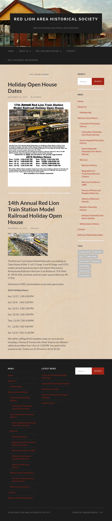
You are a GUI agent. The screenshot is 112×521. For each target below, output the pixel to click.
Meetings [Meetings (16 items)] (96, 261)
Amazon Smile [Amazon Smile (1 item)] (85, 252)
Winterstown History (89, 223)
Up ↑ (102, 512)
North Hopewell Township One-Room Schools (91, 151)
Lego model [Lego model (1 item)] (91, 256)
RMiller (35, 228)
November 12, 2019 (17, 97)
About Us (23, 51)
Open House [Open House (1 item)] (84, 271)
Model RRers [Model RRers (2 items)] (84, 266)
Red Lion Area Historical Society (56, 19)
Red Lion (84, 159)
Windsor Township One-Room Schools (93, 216)
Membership (85, 112)
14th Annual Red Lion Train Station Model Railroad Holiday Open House (35, 212)
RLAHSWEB (36, 97)
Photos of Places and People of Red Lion (91, 191)
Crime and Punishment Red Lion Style (54, 376)
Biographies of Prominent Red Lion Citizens (91, 174)
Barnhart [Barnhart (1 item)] (98, 252)
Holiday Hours (48, 403)
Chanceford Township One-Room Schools (92, 133)
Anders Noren (89, 512)
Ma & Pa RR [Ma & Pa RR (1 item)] (84, 261)
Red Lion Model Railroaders (23, 60)
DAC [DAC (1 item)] (81, 256)
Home (11, 51)
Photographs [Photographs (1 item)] (84, 275)
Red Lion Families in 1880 (23, 450)
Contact (71, 51)
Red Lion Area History (47, 51)
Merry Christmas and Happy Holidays (55, 396)
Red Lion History (89, 165)
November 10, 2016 (17, 228)
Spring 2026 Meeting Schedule (55, 383)
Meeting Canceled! (50, 389)
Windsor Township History (22, 472)
